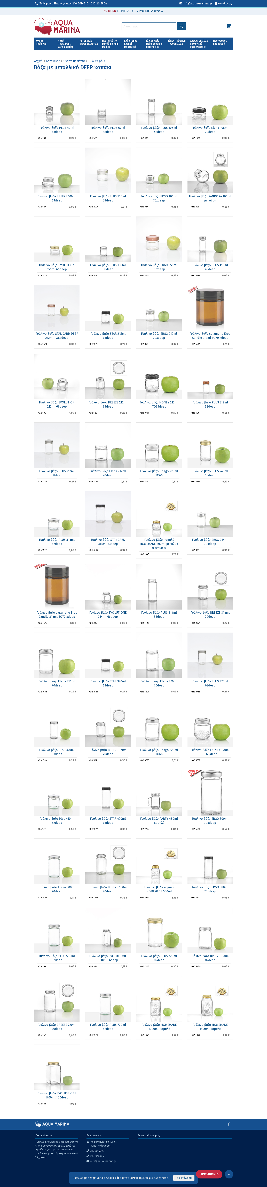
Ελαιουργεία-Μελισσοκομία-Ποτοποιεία (154, 43)
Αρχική (38, 61)
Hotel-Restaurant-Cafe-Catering (66, 43)
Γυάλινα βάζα (97, 61)
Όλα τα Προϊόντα (41, 42)
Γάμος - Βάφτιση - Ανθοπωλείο (177, 42)
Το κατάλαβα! (183, 1177)
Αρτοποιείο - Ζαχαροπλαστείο (89, 42)
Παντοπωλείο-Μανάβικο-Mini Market (110, 43)
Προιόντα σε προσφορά (220, 42)
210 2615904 (99, 3)
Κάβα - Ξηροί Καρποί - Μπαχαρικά (131, 43)
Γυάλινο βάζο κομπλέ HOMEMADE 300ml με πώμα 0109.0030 (159, 544)
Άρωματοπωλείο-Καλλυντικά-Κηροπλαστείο (199, 43)
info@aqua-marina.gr (103, 1161)
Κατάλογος (53, 61)
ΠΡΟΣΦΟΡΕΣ (209, 1174)
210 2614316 (61, 3)
